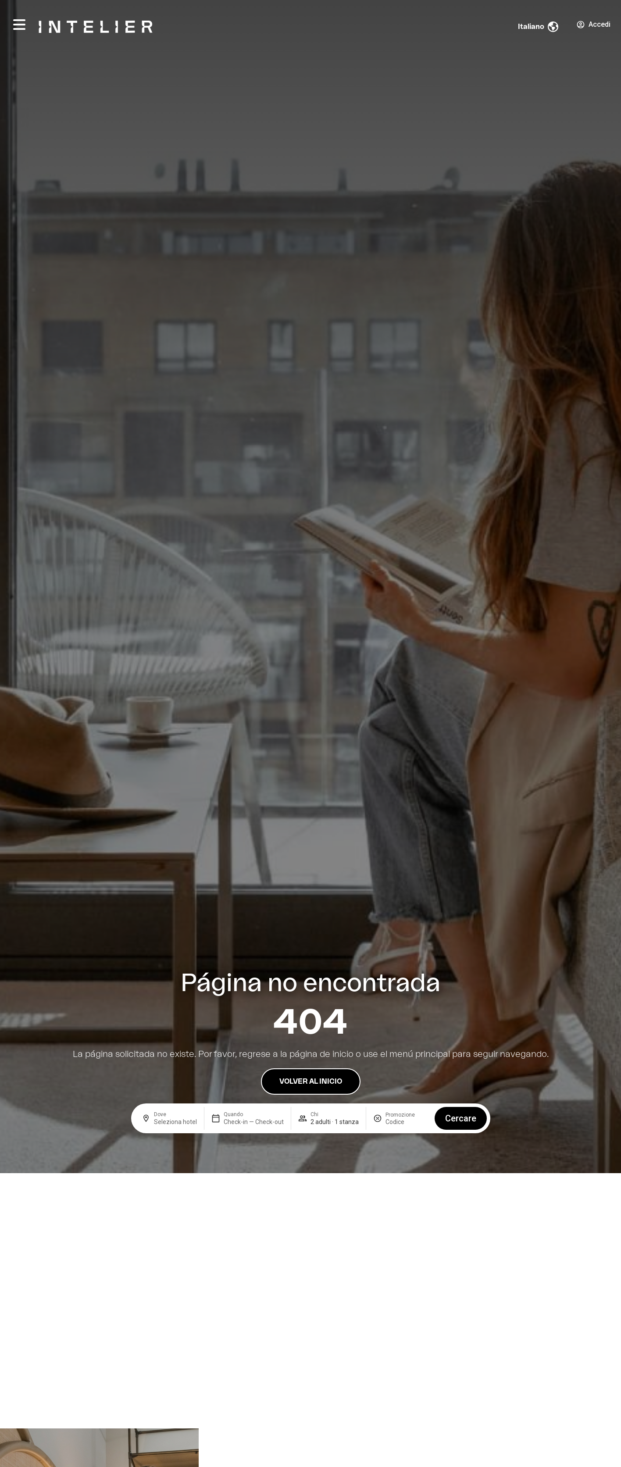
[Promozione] (406, 1121)
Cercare (460, 1118)
